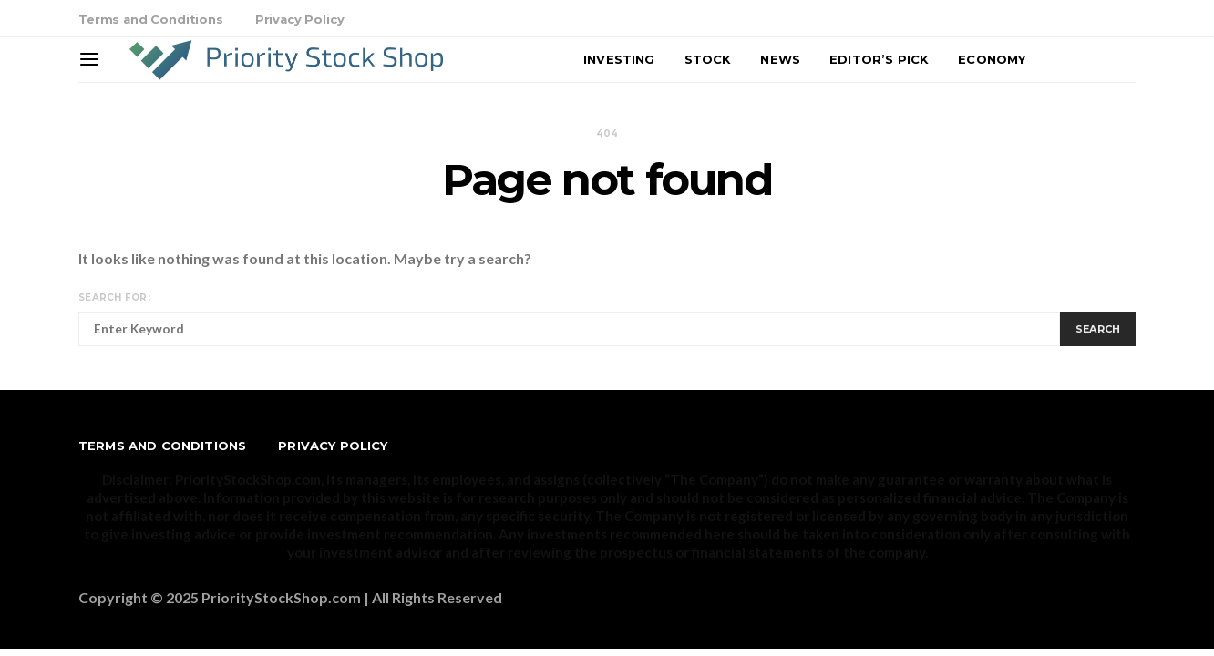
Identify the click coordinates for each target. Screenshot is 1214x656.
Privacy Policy (300, 19)
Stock (708, 59)
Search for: (114, 297)
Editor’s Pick (879, 59)
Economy (991, 59)
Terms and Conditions (150, 19)
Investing (618, 59)
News (780, 59)
